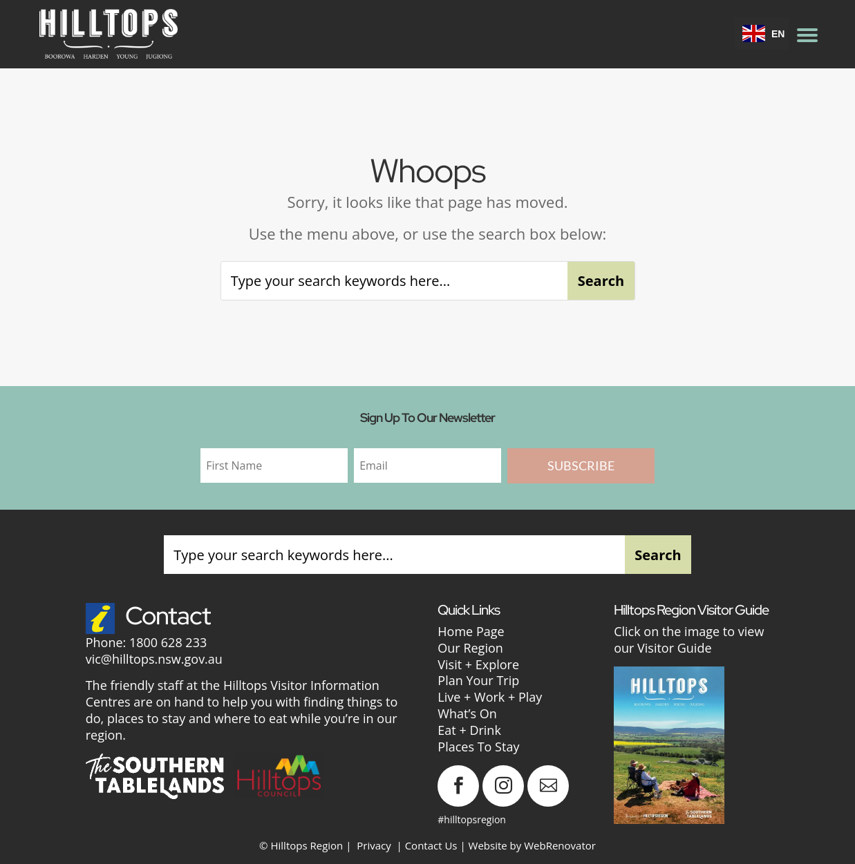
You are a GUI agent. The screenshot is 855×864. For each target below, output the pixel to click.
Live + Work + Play (490, 697)
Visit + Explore (478, 664)
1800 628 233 (168, 642)
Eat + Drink (469, 730)
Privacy (374, 845)
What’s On (467, 713)
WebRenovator (560, 845)
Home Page (471, 631)
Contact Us (431, 845)
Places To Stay (478, 746)
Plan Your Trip (478, 680)
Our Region (470, 648)
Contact (168, 615)
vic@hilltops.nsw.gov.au (154, 659)
